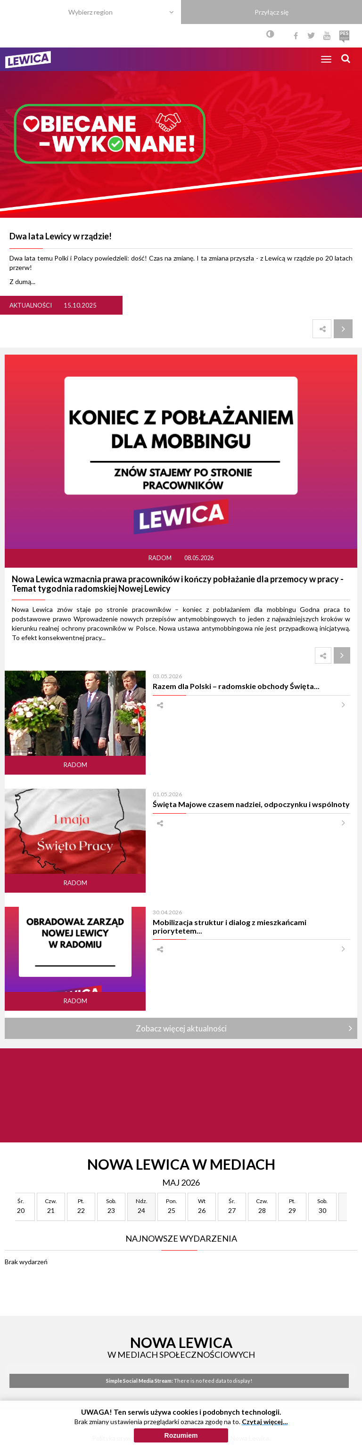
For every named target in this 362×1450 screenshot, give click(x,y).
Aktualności (30, 305)
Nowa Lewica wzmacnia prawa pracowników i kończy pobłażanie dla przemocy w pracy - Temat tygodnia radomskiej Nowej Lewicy (178, 584)
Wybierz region (90, 12)
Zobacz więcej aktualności (181, 1028)
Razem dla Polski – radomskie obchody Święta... (236, 685)
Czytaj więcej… (265, 1441)
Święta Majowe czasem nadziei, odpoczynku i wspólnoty (251, 804)
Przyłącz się (271, 12)
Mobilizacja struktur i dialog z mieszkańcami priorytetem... (229, 926)
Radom (160, 558)
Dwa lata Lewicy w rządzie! (60, 236)
